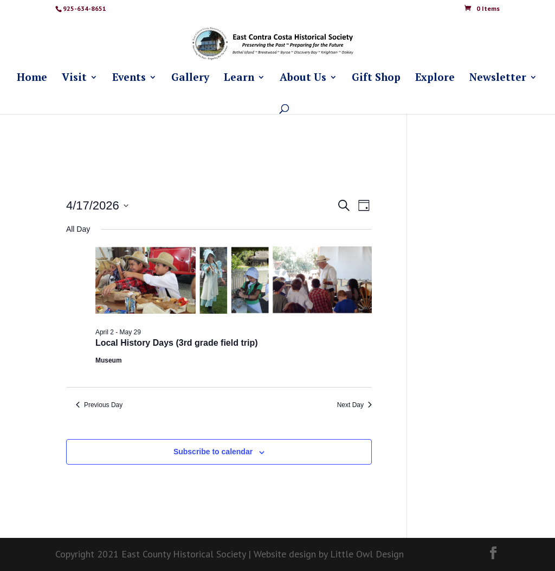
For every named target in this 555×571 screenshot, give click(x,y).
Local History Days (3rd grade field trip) (176, 342)
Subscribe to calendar (213, 451)
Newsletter (497, 78)
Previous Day (99, 405)
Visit (74, 78)
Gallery (190, 78)
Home (32, 78)
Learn (239, 78)
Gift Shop (376, 78)
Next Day (354, 405)
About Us (303, 78)
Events (129, 78)
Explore (435, 78)
